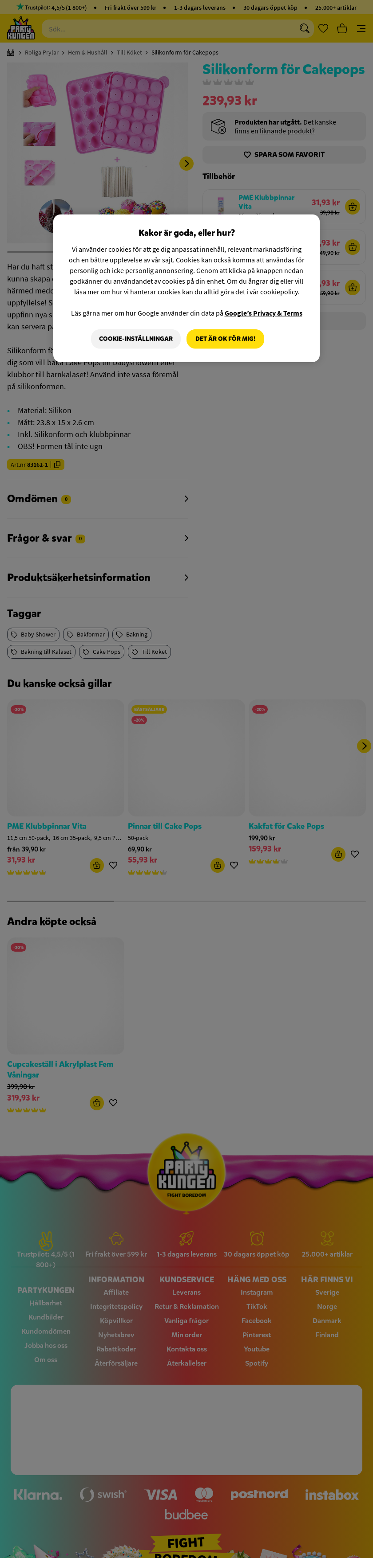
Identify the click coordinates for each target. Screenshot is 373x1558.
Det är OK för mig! (225, 339)
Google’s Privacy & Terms (263, 312)
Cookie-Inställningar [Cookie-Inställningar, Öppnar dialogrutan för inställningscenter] (135, 339)
